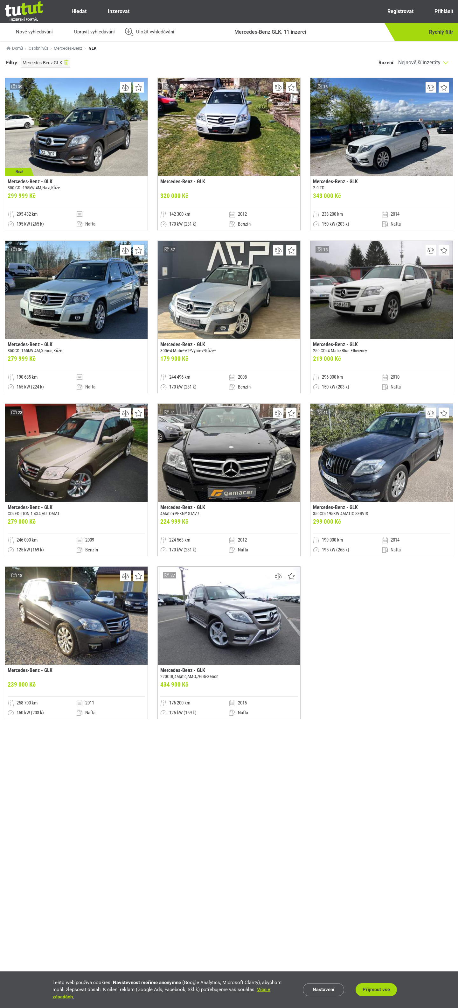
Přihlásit (438, 11)
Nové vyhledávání (29, 32)
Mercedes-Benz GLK (46, 62)
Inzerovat (113, 11)
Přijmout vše (376, 989)
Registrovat (394, 11)
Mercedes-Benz (68, 48)
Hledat (74, 11)
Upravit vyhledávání (89, 32)
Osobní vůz (38, 48)
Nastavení (323, 989)
